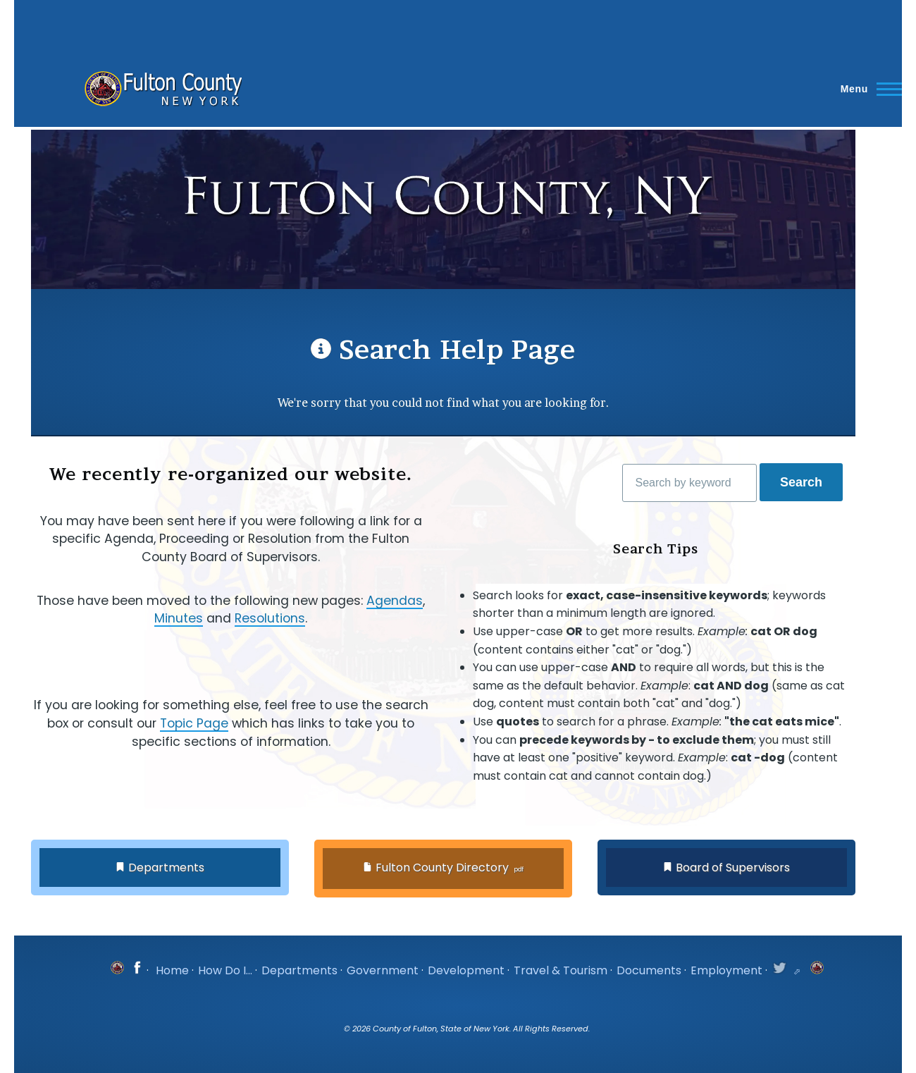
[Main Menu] (867, 89)
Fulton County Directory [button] (442, 867)
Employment (726, 970)
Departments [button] (166, 867)
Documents (649, 970)
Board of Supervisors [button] (733, 867)
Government (383, 970)
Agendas (394, 600)
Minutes (178, 618)
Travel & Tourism (560, 970)
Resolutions (270, 618)
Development (466, 970)
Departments (299, 970)
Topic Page (194, 723)
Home (172, 970)
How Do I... (225, 970)
